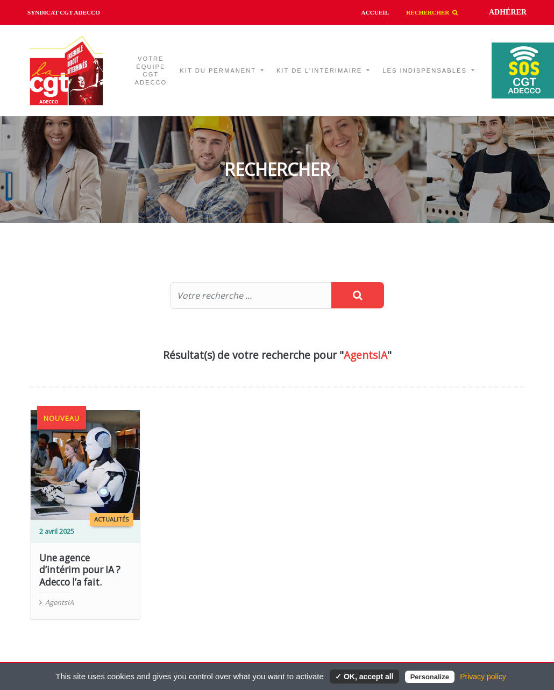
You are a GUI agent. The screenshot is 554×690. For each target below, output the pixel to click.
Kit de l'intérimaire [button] (320, 70)
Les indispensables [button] (426, 70)
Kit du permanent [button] (219, 70)
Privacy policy (483, 676)
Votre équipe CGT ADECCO (150, 70)
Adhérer (508, 12)
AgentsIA (59, 602)
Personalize (429, 677)
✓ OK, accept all (364, 676)
